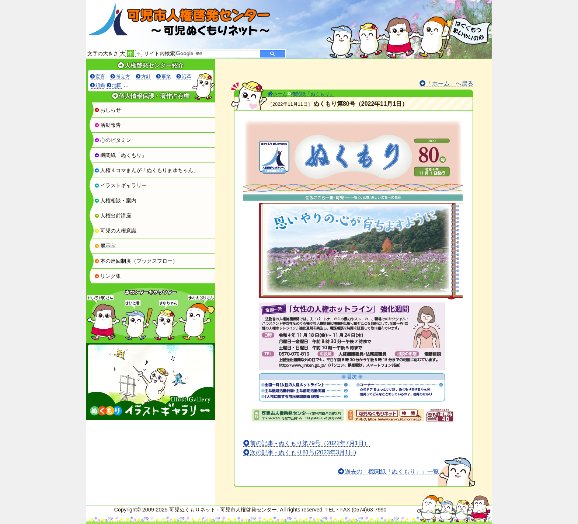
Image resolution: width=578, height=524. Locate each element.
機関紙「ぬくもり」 (120, 155)
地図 (117, 85)
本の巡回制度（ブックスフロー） (136, 261)
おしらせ (107, 110)
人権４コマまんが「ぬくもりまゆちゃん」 (146, 170)
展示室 (105, 246)
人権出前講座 (112, 216)
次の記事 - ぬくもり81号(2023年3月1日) (303, 452)
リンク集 (107, 276)
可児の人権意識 (115, 231)
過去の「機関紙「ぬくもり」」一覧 (392, 471)
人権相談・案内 (115, 200)
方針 (146, 76)
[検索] (216, 53)
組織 (100, 85)
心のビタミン (112, 140)
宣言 (100, 76)
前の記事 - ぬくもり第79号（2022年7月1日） (310, 443)
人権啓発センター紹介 (154, 65)
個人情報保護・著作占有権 (154, 96)
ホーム (277, 94)
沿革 (186, 76)
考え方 (123, 76)
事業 (166, 76)
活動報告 (107, 125)
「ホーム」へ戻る (449, 83)
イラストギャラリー (120, 185)
